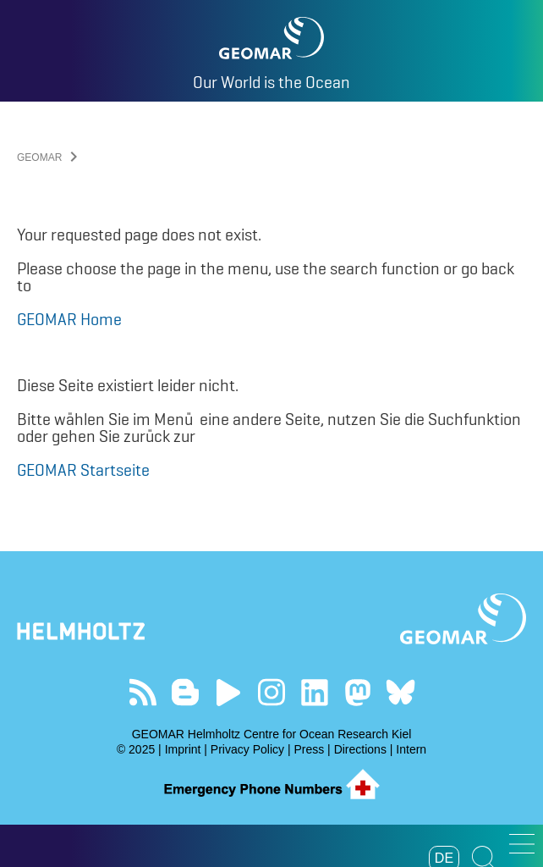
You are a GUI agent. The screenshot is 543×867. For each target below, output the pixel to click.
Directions (360, 749)
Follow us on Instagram (272, 692)
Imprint (183, 749)
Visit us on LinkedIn (314, 692)
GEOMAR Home (69, 319)
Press (308, 749)
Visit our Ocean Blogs (185, 692)
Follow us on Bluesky (400, 692)
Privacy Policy (247, 749)
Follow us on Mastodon (357, 692)
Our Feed (142, 692)
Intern (411, 749)
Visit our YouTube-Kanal (229, 692)
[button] (522, 844)
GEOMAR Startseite (83, 470)
